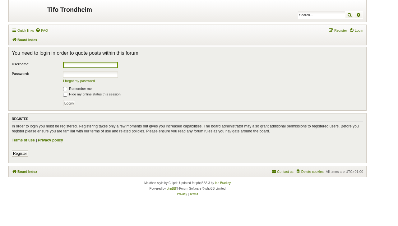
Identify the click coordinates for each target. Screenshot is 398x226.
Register (20, 153)
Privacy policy (50, 140)
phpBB (171, 188)
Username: (21, 64)
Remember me (77, 88)
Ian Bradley (223, 183)
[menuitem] (41, 30)
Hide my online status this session (92, 94)
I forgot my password (79, 81)
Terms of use (23, 140)
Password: (20, 74)
